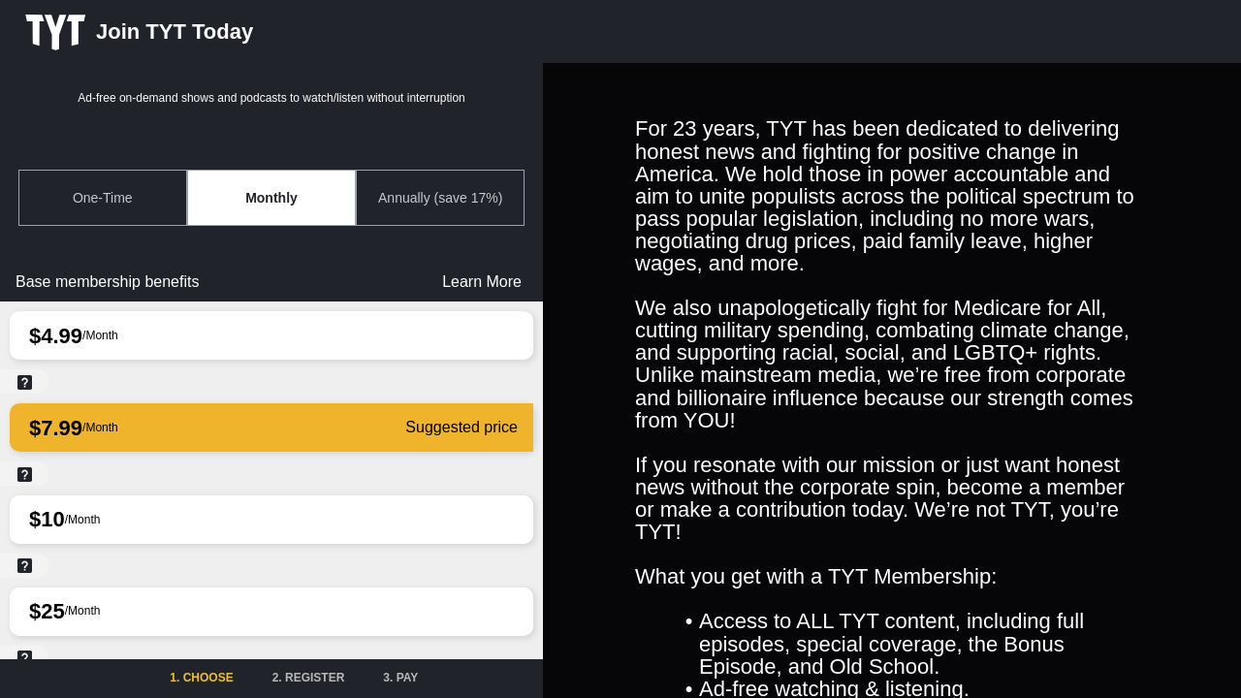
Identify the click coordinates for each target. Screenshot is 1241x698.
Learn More (482, 281)
